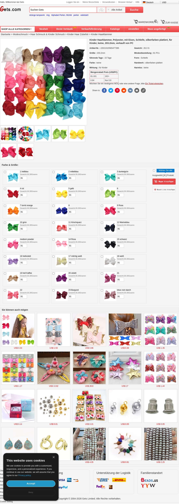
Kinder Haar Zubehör (78, 34)
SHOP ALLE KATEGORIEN (15, 29)
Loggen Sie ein (72, 2)
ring (48, 15)
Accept (31, 483)
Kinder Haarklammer (101, 34)
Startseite (5, 34)
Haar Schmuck (37, 34)
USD (164, 2)
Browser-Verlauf (125, 2)
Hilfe (137, 2)
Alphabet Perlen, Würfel (61, 15)
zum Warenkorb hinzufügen (164, 182)
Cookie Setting (6, 501)
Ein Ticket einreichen (154, 83)
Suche (134, 9)
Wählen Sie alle (165, 170)
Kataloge (115, 29)
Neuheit (43, 29)
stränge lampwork (37, 15)
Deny (31, 492)
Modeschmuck (20, 34)
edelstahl (84, 15)
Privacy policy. (24, 475)
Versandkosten (108, 2)
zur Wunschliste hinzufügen (164, 189)
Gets (10, 8)
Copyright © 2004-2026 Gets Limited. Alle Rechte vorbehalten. (89, 498)
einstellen (133, 29)
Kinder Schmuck (56, 34)
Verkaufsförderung (91, 29)
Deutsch (149, 2)
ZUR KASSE (171, 22)
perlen (76, 15)
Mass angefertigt (157, 29)
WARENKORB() (148, 22)
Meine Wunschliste (91, 2)
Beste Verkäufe (64, 29)
